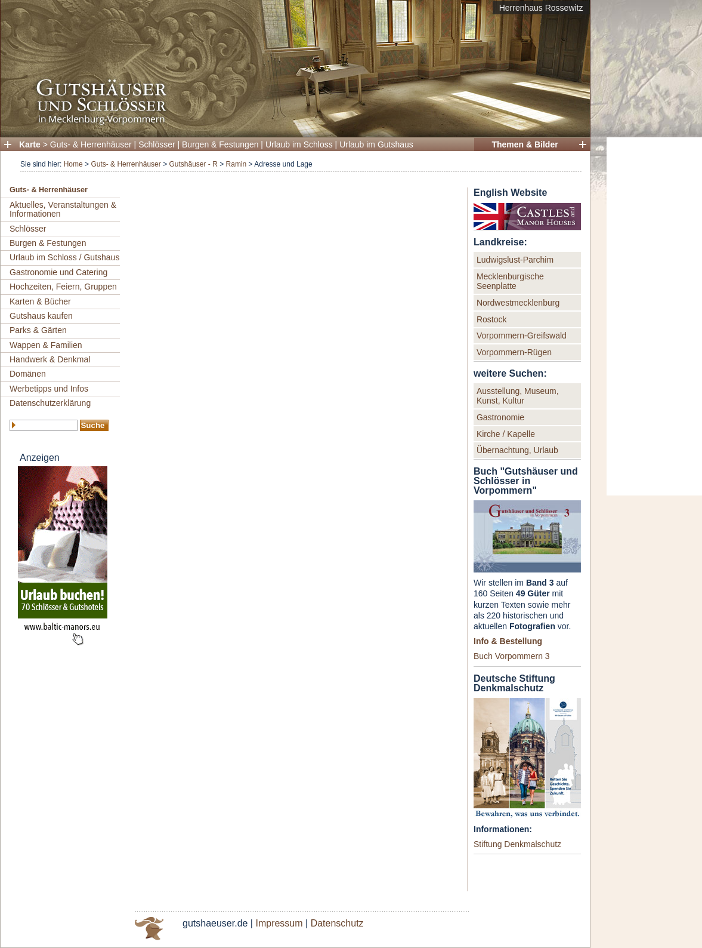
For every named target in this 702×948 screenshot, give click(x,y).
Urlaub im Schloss (299, 144)
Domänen (28, 373)
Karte (30, 144)
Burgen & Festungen (220, 144)
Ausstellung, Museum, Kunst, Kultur (518, 395)
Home (73, 164)
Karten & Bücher (40, 301)
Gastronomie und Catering (58, 272)
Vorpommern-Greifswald (522, 335)
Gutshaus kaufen (41, 316)
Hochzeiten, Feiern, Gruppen (63, 286)
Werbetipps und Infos (49, 388)
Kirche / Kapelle (506, 434)
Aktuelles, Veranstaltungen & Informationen (63, 209)
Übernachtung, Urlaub (517, 450)
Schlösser (156, 144)
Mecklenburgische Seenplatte (510, 281)
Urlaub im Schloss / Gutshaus (64, 257)
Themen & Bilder (524, 144)
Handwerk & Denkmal (50, 359)
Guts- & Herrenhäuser (91, 144)
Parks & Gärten (38, 330)
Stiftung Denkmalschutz (517, 844)
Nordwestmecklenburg (518, 302)
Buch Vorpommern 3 (512, 656)
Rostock (492, 319)
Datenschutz (337, 923)
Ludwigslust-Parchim (515, 259)
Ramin (236, 164)
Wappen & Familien (46, 345)
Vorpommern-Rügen (514, 352)
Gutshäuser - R (193, 164)
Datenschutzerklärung (50, 403)
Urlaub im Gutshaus (376, 144)
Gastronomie (500, 417)
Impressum (278, 923)
